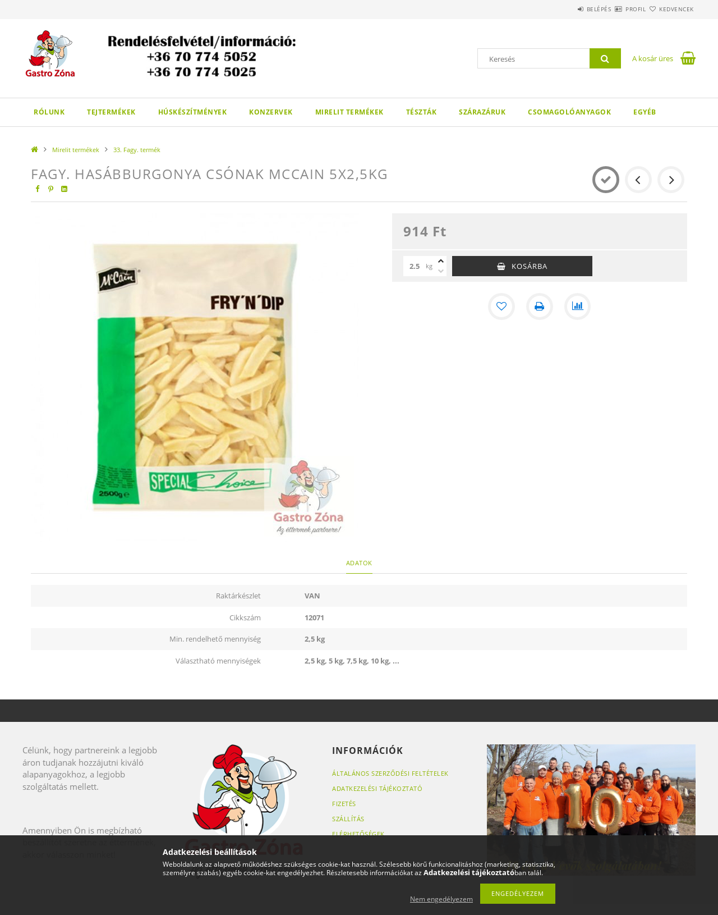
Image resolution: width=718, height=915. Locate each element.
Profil (616, 9)
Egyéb (644, 112)
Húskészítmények (192, 112)
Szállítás (348, 819)
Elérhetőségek (358, 834)
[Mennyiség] (414, 266)
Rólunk (49, 112)
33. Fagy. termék (136, 149)
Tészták (421, 112)
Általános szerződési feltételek (390, 773)
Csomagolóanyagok (569, 112)
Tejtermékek (111, 112)
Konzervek (271, 112)
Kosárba (529, 266)
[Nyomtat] (539, 306)
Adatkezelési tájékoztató (377, 788)
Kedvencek (670, 9)
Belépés (566, 9)
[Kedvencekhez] (501, 306)
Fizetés (344, 803)
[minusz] (441, 271)
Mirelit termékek (349, 112)
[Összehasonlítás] (577, 306)
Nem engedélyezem (441, 899)
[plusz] (441, 261)
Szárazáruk (482, 112)
